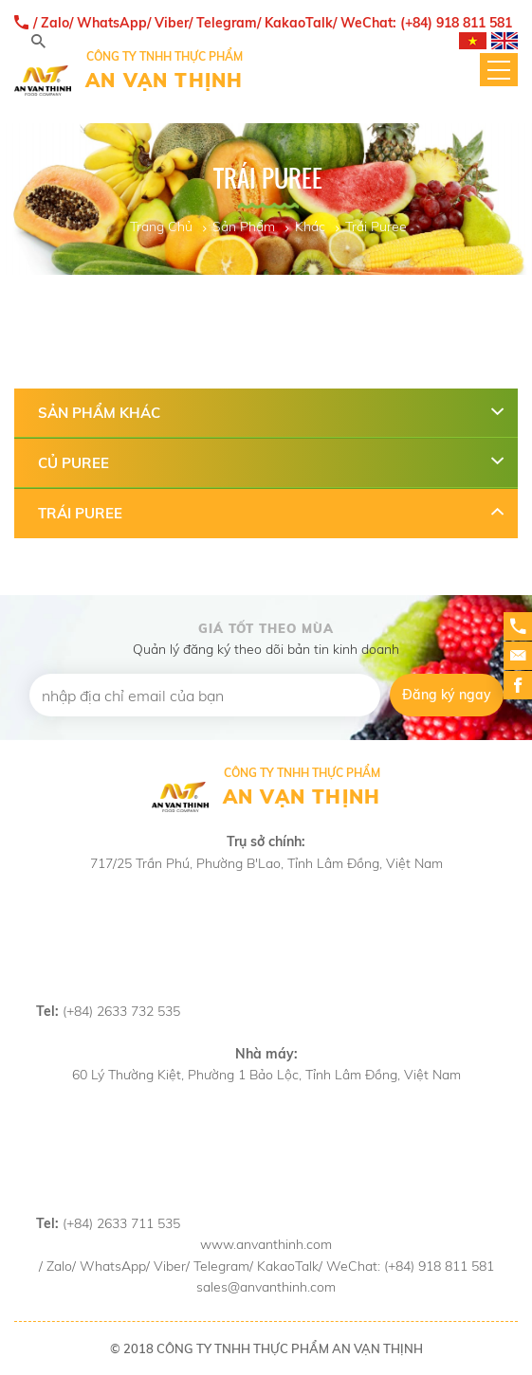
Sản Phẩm (243, 226)
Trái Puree (376, 226)
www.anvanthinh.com (266, 1244)
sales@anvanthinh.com (266, 1286)
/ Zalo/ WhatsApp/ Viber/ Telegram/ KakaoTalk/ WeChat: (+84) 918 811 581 (263, 23)
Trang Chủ (161, 226)
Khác (310, 226)
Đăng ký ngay (446, 694)
